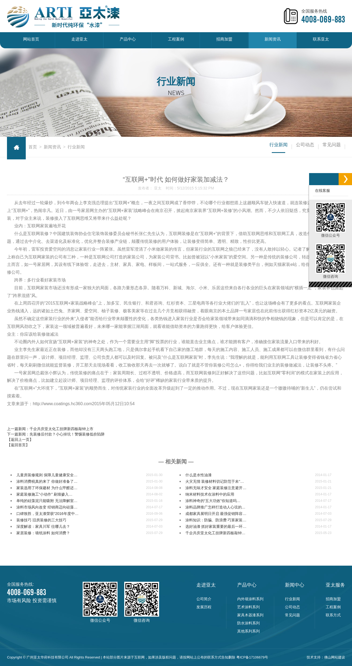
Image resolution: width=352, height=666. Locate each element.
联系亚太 (320, 40)
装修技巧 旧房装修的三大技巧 (41, 520)
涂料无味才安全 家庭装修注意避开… (216, 488)
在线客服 (321, 190)
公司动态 (290, 146)
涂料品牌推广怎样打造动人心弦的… (215, 507)
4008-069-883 (323, 19)
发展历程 (203, 607)
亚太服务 (335, 585)
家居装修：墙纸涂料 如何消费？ (43, 533)
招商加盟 (224, 40)
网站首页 (31, 40)
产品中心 (127, 40)
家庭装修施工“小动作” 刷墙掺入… (44, 494)
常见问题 (326, 146)
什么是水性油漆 (198, 475)
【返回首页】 (18, 445)
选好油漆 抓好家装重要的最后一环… (216, 526)
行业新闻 (253, 146)
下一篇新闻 (56, 434)
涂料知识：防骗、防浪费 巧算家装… (216, 520)
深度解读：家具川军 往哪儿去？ (43, 526)
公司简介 (203, 599)
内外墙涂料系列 (250, 599)
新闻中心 (294, 585)
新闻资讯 (272, 40)
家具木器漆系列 (250, 615)
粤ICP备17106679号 (252, 657)
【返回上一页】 (20, 439)
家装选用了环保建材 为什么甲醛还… (47, 488)
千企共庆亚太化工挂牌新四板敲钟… (215, 533)
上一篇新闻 (50, 429)
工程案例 (176, 40)
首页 (32, 147)
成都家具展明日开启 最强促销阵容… (216, 513)
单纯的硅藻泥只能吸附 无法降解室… (47, 501)
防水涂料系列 (248, 623)
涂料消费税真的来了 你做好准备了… (47, 481)
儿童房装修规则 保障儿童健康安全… (47, 475)
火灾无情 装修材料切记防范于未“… (214, 481)
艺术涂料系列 (248, 607)
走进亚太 (79, 40)
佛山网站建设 (334, 657)
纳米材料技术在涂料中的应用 (209, 494)
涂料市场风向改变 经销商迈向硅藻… (47, 507)
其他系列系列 (248, 631)
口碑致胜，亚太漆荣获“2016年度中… (47, 513)
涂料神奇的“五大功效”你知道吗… (212, 501)
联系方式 (333, 615)
